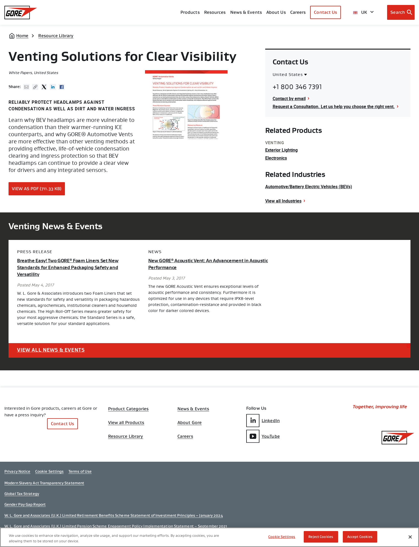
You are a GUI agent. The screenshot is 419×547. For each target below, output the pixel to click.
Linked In (53, 87)
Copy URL (35, 87)
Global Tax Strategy (21, 493)
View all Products (126, 422)
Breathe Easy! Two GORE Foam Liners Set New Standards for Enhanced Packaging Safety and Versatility (67, 267)
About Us (276, 12)
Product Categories (128, 409)
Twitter (44, 87)
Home (22, 35)
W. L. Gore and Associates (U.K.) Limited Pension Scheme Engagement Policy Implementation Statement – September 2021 (115, 526)
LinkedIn (263, 420)
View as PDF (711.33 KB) (37, 188)
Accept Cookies (360, 537)
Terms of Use (80, 471)
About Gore (189, 422)
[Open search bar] (401, 12)
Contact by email (289, 98)
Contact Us (325, 12)
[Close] (410, 537)
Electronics (276, 158)
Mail (26, 87)
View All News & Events (51, 350)
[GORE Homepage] (20, 12)
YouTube (263, 436)
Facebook (62, 87)
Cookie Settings (49, 471)
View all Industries (283, 201)
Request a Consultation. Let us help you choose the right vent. (334, 106)
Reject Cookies (320, 537)
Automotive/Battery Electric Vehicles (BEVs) (308, 187)
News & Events (246, 12)
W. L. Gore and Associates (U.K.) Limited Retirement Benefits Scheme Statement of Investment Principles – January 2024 (113, 515)
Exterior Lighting (281, 150)
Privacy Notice (17, 471)
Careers (185, 436)
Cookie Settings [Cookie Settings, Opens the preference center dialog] (281, 537)
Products (190, 12)
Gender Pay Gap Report (25, 504)
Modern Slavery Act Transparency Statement (44, 483)
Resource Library (55, 35)
